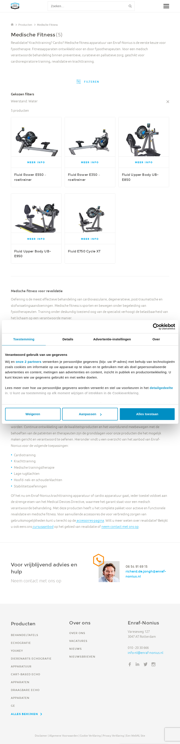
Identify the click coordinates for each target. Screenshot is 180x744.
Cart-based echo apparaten (25, 678)
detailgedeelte (161, 388)
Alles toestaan (147, 414)
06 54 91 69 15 (137, 566)
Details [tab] (67, 339)
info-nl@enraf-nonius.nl (145, 653)
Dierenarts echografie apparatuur (31, 662)
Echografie (21, 643)
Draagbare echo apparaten (25, 693)
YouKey (17, 650)
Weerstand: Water (24, 101)
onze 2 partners (28, 361)
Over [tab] (156, 339)
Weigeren (32, 414)
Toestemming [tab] (24, 339)
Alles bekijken (24, 714)
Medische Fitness (47, 24)
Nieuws (75, 648)
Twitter (146, 664)
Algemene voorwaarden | (64, 735)
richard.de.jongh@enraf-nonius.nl (146, 574)
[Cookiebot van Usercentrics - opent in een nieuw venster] (156, 326)
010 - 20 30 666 (138, 648)
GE (13, 705)
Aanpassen (90, 414)
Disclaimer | (42, 735)
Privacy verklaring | (114, 735)
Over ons (77, 633)
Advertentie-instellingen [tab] (112, 339)
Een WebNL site (135, 735)
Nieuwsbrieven (82, 656)
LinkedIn (138, 664)
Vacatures (78, 641)
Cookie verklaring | (91, 735)
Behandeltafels (24, 635)
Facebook (130, 664)
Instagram (153, 664)
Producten (25, 24)
